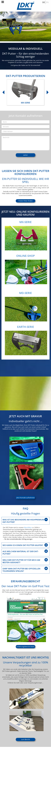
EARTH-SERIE (28, 327)
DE (43, 2)
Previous (2, 91)
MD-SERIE (28, 293)
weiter (25, 155)
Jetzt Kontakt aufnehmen (25, 498)
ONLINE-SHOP (22, 256)
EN (47, 2)
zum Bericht (25, 739)
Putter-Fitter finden (25, 201)
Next (47, 91)
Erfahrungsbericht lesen (25, 646)
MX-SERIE (23, 222)
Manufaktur (28, 527)
